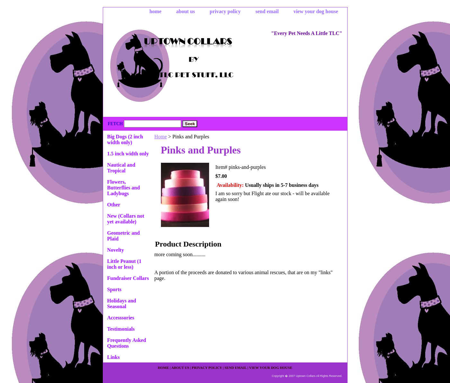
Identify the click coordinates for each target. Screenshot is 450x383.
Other (113, 204)
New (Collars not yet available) (126, 218)
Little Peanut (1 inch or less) (124, 264)
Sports (114, 289)
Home (160, 136)
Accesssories (120, 317)
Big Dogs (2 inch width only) (125, 139)
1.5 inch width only (128, 153)
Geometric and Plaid (123, 235)
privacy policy (225, 11)
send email (266, 11)
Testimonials (121, 329)
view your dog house (316, 11)
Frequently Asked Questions (126, 343)
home (155, 11)
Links (113, 357)
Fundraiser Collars (128, 278)
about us (185, 11)
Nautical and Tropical (121, 167)
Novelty (115, 250)
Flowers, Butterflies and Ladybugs (123, 187)
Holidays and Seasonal (121, 303)
